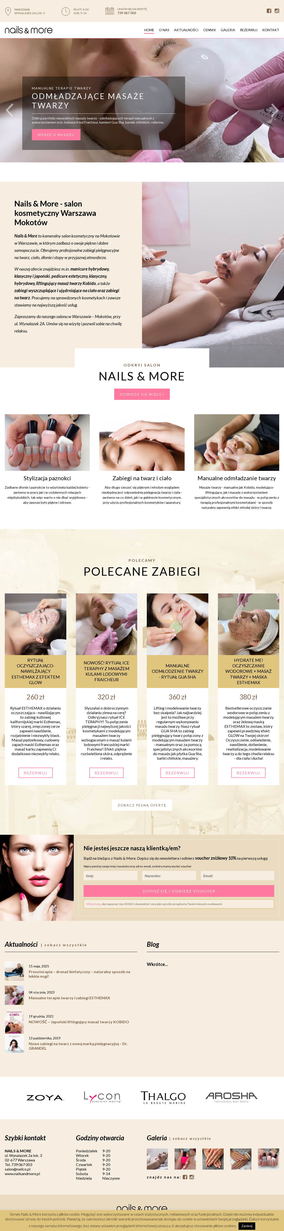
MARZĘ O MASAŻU (56, 135)
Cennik (209, 30)
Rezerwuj (248, 30)
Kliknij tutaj (93, 904)
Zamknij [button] (246, 1226)
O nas (164, 30)
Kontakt (270, 30)
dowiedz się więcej (142, 394)
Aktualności (186, 30)
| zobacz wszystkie (64, 944)
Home (149, 30)
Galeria (228, 30)
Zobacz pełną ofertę (142, 805)
